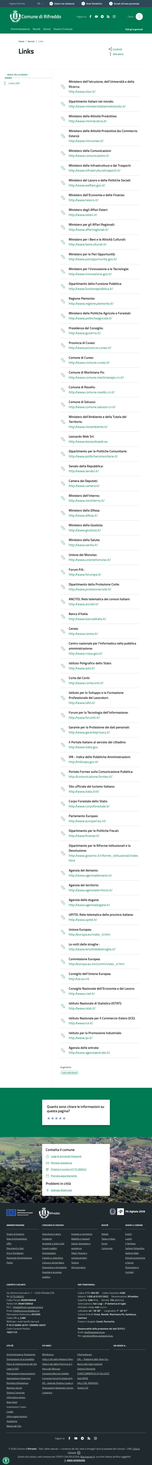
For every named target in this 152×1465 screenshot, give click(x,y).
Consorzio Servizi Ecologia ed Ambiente (61, 1378)
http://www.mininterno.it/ (87, 500)
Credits (10, 1411)
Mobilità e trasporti (80, 1239)
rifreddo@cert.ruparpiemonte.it (28, 1307)
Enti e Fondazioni (15, 1253)
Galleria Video (132, 1253)
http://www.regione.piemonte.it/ (91, 303)
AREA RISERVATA (74, 1460)
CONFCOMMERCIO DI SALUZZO (93, 1373)
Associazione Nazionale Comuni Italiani (61, 1388)
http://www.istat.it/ (82, 1008)
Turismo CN (82, 1388)
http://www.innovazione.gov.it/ (90, 274)
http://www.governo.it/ (85, 333)
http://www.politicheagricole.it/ (90, 318)
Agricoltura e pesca (51, 1234)
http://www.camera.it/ (84, 485)
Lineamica (47, 1392)
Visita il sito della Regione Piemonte (59, 1359)
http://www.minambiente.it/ (88, 426)
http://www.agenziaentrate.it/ (89, 1052)
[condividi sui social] (115, 49)
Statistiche (12, 1421)
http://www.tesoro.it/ (83, 200)
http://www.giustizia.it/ (85, 530)
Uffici (9, 1243)
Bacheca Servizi (14, 1388)
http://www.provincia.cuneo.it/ (90, 347)
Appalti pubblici (49, 1248)
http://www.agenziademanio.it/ (90, 875)
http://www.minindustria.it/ (88, 121)
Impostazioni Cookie (16, 1407)
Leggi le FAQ (13, 1369)
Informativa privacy (16, 1397)
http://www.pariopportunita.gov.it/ (93, 259)
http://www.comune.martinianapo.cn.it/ (96, 377)
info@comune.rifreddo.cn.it (26, 1311)
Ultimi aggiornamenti (17, 1416)
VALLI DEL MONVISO (87, 1383)
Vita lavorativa (78, 1267)
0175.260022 (17, 1296)
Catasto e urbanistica (52, 1258)
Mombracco (48, 1354)
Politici (10, 1262)
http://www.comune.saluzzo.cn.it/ (92, 407)
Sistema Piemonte (86, 1369)
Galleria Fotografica (134, 1248)
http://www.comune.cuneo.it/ (89, 362)
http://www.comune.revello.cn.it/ (92, 392)
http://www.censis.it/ (83, 633)
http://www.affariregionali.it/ (89, 229)
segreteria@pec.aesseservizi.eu (97, 1336)
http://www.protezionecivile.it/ (90, 589)
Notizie (105, 1234)
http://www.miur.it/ (82, 91)
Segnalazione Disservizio (19, 1378)
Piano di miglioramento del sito (22, 1364)
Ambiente (47, 1239)
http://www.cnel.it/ (82, 993)
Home (21, 41)
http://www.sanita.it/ (83, 545)
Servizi (31, 41)
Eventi (128, 1234)
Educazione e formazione (54, 1267)
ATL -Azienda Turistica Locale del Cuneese (62, 1383)
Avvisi (104, 1243)
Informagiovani (84, 1354)
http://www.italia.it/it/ (84, 791)
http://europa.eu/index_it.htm (89, 934)
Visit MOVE (82, 1378)
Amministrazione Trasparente (21, 1354)
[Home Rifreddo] (37, 16)
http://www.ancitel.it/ (84, 604)
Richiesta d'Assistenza (17, 1383)
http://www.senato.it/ (84, 471)
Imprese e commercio (81, 1234)
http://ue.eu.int (79, 978)
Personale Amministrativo (19, 1258)
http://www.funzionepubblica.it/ (91, 288)
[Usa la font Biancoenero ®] (62, 3)
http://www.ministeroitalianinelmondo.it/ (97, 106)
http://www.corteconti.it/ (86, 683)
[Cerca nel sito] (139, 16)
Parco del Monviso (51, 1369)
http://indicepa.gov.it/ (83, 761)
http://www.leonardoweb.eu (88, 441)
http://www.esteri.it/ (83, 214)
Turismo (75, 1262)
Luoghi (128, 1239)
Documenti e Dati (15, 1248)
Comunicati (107, 1248)
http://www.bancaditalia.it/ (87, 618)
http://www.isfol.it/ (82, 702)
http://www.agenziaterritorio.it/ (91, 890)
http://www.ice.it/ (81, 1023)
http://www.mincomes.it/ (86, 140)
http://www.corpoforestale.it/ (89, 806)
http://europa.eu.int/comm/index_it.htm (96, 964)
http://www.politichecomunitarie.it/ (93, 456)
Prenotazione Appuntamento (21, 1373)
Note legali (12, 1402)
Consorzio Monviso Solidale (55, 1373)
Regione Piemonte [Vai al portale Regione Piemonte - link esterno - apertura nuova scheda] (17, 3)
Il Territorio (130, 1243)
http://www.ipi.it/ (81, 1037)
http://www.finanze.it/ (84, 835)
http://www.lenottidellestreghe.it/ (92, 949)
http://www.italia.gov (83, 747)
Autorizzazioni (49, 1253)
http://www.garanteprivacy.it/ (89, 732)
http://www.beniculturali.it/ (88, 244)
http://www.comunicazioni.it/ (89, 155)
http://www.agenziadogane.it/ (89, 904)
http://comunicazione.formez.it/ (90, 776)
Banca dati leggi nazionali (89, 1364)
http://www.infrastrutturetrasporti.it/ (95, 170)
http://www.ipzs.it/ (82, 668)
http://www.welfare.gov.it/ (87, 185)
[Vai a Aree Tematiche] (92, 3)
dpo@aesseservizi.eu (94, 1332)
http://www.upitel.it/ (83, 919)
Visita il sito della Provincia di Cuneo (59, 1364)
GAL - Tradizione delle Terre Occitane (95, 1359)
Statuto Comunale (16, 1392)
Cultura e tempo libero (53, 1262)
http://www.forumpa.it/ (85, 574)
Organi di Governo (15, 1234)
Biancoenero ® (87, 1456)
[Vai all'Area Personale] (124, 3)
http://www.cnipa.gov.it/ (85, 653)
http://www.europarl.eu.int (87, 821)
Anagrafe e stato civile (53, 1243)
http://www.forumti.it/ (84, 717)
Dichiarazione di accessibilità (20, 1359)
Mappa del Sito (14, 1426)
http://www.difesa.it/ (83, 515)
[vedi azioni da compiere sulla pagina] (115, 53)
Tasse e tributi (108, 1239)
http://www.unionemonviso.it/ (90, 559)
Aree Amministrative (17, 1239)
